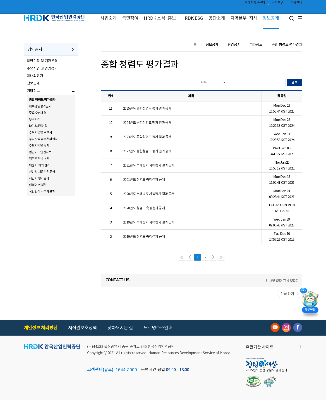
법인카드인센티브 (40, 152)
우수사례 (34, 119)
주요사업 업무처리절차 (43, 139)
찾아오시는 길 (120, 328)
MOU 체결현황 (38, 126)
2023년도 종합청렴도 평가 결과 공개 (147, 137)
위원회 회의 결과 (39, 165)
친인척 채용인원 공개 (42, 172)
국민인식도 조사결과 (42, 191)
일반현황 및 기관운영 (42, 61)
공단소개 (217, 18)
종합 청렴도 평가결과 (42, 100)
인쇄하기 (287, 294)
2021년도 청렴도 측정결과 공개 (144, 179)
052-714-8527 (286, 280)
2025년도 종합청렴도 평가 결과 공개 (147, 108)
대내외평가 (35, 75)
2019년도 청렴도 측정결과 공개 (144, 236)
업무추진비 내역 (39, 159)
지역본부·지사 (243, 18)
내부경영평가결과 (40, 106)
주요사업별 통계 (39, 146)
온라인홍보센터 (254, 4)
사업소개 (108, 18)
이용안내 (296, 4)
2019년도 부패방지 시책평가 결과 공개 (149, 222)
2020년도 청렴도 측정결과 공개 (144, 208)
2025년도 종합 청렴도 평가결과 (266, 370)
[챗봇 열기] (310, 303)
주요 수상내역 (37, 113)
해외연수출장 (37, 185)
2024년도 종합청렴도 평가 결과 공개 (147, 122)
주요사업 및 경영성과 (42, 68)
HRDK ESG (192, 18)
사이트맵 (278, 4)
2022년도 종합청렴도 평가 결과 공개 (147, 151)
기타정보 (33, 90)
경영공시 (34, 49)
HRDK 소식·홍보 (160, 18)
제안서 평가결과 (39, 178)
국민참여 (130, 18)
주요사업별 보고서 (40, 132)
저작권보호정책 (82, 328)
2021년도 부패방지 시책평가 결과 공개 (149, 165)
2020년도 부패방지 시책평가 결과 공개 (149, 194)
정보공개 (271, 18)
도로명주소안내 (158, 328)
